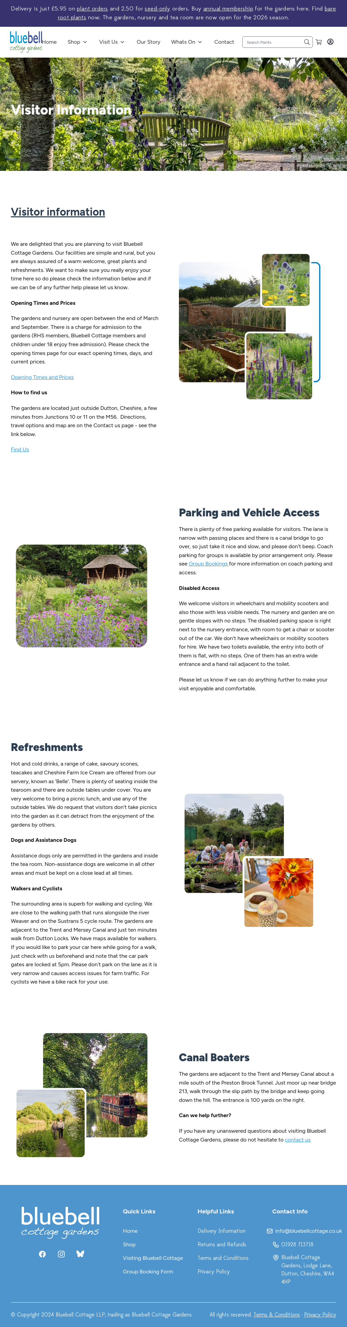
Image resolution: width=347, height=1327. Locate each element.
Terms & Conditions (276, 1314)
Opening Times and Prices (42, 377)
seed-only (157, 9)
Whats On (183, 42)
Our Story (148, 42)
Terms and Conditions (223, 1258)
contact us (298, 1139)
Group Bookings (209, 563)
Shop (73, 42)
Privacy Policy (214, 1271)
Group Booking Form (148, 1271)
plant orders (92, 9)
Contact (224, 42)
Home (49, 42)
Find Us (20, 449)
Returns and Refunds (222, 1244)
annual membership (228, 9)
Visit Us (108, 42)
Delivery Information (222, 1231)
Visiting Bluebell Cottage (153, 1258)
